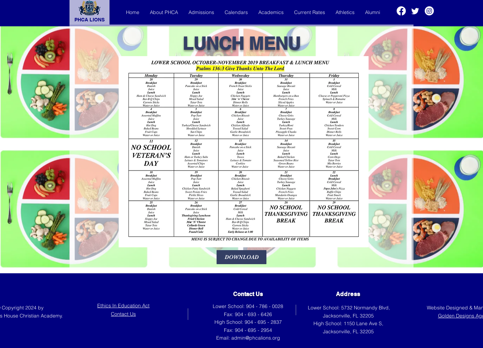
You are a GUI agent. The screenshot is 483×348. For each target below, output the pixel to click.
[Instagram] (429, 10)
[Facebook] (401, 10)
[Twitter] (415, 10)
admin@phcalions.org (255, 338)
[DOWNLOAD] (241, 257)
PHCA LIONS (89, 19)
